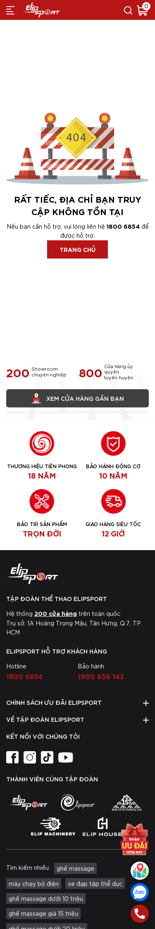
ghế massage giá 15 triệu (43, 913)
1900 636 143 (101, 675)
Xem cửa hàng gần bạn (77, 398)
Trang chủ (77, 249)
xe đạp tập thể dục (95, 883)
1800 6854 (123, 226)
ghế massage (75, 868)
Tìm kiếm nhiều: (28, 867)
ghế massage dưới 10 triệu (46, 898)
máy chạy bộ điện (34, 883)
